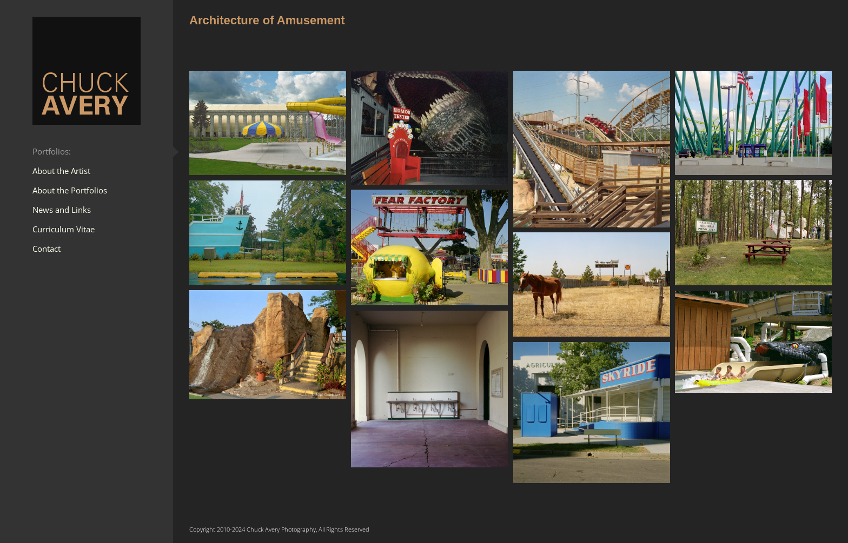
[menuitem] (86, 152)
